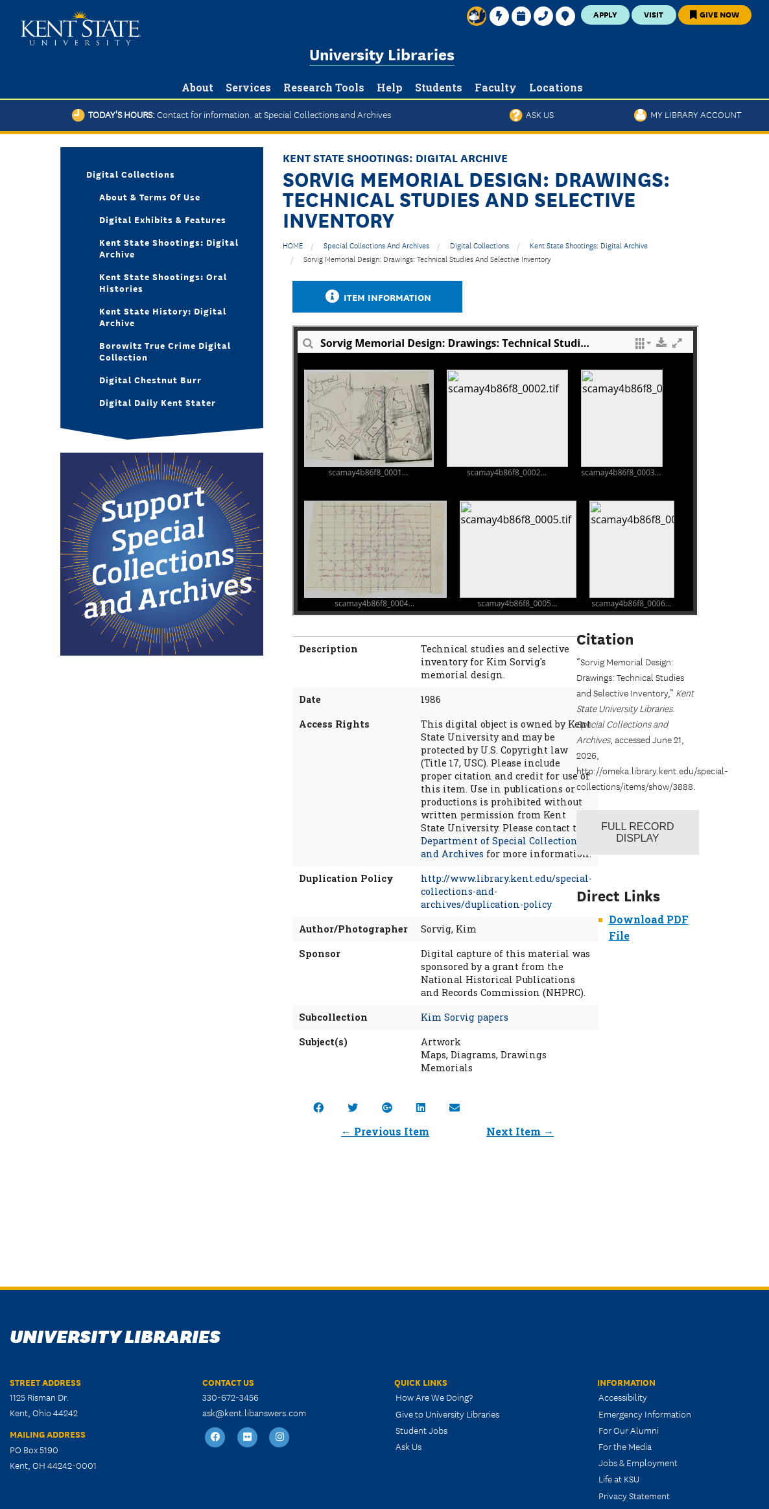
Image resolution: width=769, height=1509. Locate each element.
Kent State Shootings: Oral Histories (163, 282)
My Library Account (687, 114)
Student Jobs (421, 1430)
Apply (605, 14)
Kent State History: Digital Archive (162, 316)
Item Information (377, 296)
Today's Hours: (231, 114)
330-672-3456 (230, 1397)
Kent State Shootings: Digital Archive (589, 245)
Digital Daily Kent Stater (157, 402)
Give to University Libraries (447, 1414)
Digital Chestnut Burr (150, 379)
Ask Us (532, 114)
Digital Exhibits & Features (162, 219)
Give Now (714, 14)
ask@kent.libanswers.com (254, 1412)
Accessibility (622, 1397)
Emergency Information (644, 1414)
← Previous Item (385, 1131)
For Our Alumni (628, 1430)
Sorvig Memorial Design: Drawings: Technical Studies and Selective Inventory (426, 258)
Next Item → (520, 1131)
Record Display (637, 832)
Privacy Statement (634, 1495)
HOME (293, 245)
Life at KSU (618, 1478)
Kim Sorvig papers (464, 1017)
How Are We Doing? (434, 1397)
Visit (653, 14)
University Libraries (382, 53)
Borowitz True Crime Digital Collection (165, 350)
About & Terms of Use (149, 196)
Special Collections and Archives (376, 245)
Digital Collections (479, 245)
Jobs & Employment (638, 1462)
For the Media (625, 1446)
